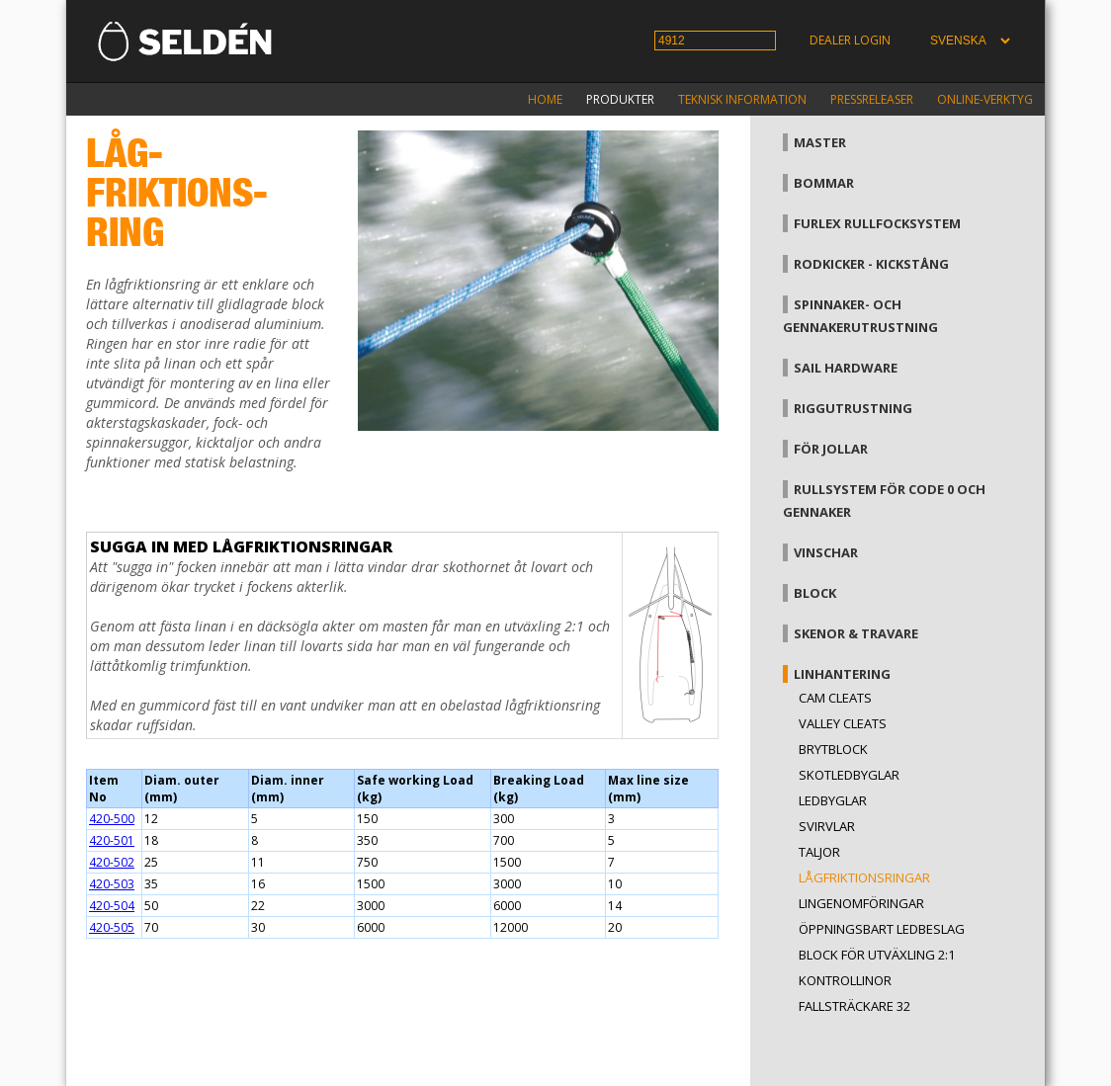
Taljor (819, 852)
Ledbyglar (833, 800)
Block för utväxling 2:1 (877, 954)
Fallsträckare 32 (854, 1006)
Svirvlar (827, 826)
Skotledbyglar (849, 775)
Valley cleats (843, 723)
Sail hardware (845, 367)
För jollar (831, 449)
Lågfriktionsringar (864, 877)
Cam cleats (835, 698)
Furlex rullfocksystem (877, 223)
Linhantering (842, 674)
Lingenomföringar (861, 903)
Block (815, 593)
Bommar (824, 183)
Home (545, 99)
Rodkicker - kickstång (871, 264)
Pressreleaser (871, 99)
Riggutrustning (853, 408)
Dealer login (850, 40)
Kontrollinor (845, 980)
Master (820, 142)
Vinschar (826, 552)
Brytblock (833, 749)
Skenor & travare (856, 633)
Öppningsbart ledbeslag (882, 929)
